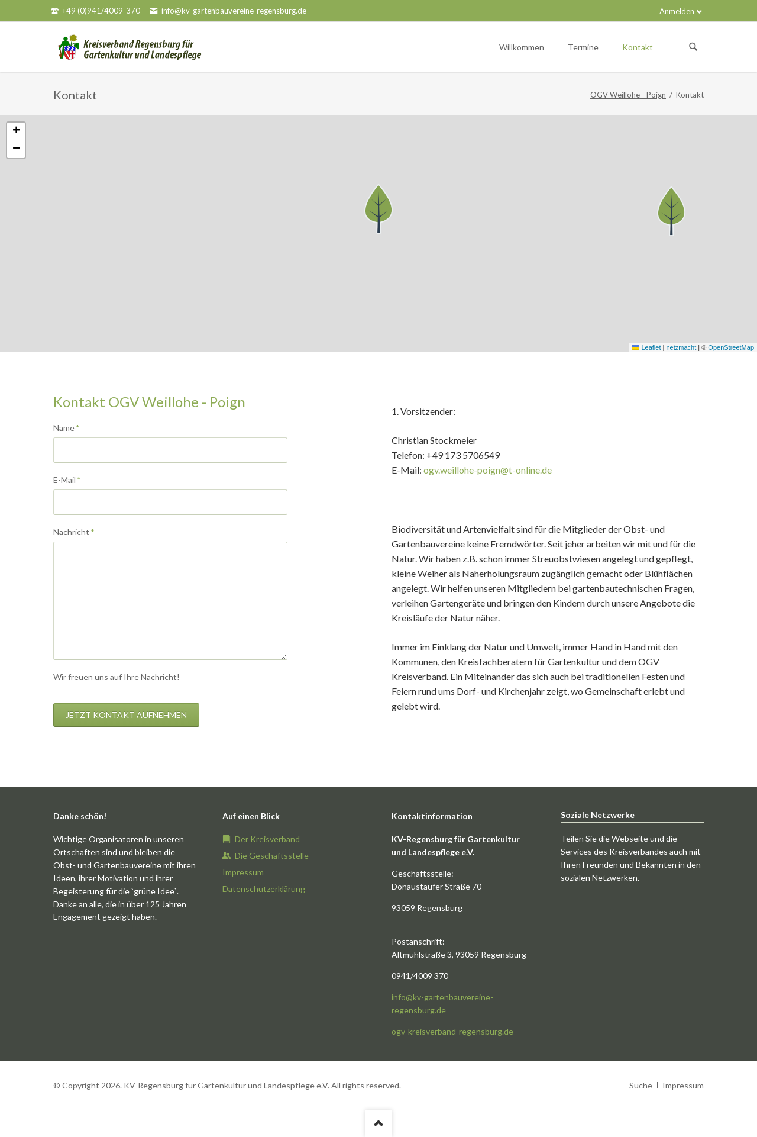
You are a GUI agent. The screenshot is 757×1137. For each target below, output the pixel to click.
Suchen (693, 47)
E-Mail (72, 479)
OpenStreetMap (731, 347)
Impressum (683, 1085)
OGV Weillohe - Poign (628, 94)
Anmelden (676, 11)
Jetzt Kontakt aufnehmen (126, 715)
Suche (640, 1085)
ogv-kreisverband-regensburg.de (452, 1031)
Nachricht (74, 531)
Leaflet (646, 347)
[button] (378, 209)
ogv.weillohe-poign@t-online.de (487, 469)
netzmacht (681, 347)
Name (72, 427)
